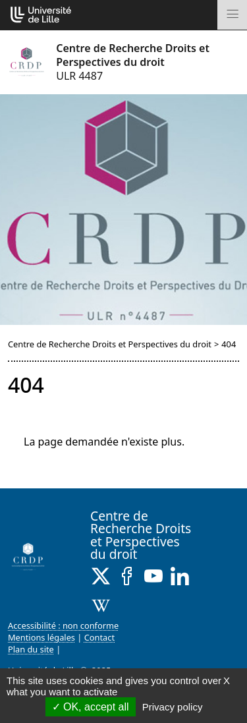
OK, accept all (90, 706)
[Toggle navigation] (232, 15)
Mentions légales (41, 637)
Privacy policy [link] (172, 706)
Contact (99, 637)
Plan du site (31, 649)
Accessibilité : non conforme (63, 625)
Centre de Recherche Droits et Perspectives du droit (109, 344)
